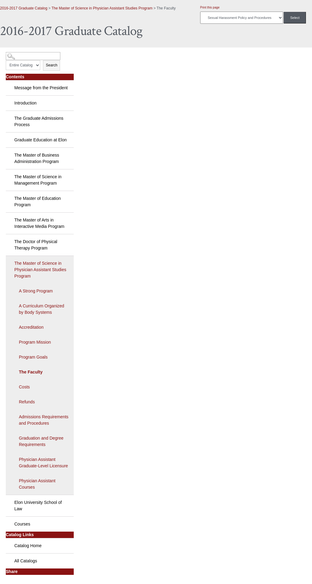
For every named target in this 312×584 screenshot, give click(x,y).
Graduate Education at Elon (40, 139)
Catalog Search (17, 53)
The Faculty (31, 372)
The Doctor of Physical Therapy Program (35, 244)
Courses (22, 524)
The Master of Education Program (37, 201)
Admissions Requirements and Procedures (44, 420)
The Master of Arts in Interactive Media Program (39, 223)
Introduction (25, 103)
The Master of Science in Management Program (38, 180)
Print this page (210, 7)
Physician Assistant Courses (37, 484)
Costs (24, 386)
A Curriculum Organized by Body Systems (41, 309)
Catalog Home (28, 545)
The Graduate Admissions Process (38, 121)
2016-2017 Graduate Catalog (23, 8)
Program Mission (35, 342)
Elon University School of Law (38, 505)
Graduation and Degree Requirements (41, 441)
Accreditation (31, 327)
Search (51, 65)
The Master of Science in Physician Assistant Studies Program (101, 8)
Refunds (27, 401)
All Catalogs (25, 560)
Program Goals (33, 357)
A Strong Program (36, 290)
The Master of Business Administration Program (36, 158)
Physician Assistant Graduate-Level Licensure (43, 462)
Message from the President (41, 87)
